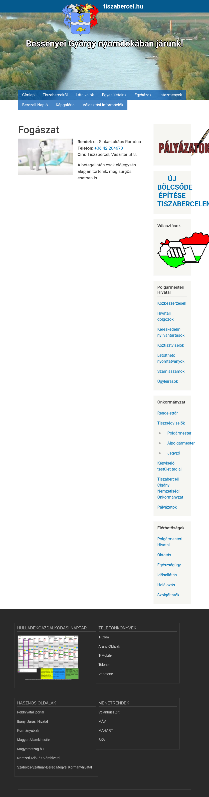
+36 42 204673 (108, 148)
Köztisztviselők (170, 345)
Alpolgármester (179, 443)
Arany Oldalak (109, 646)
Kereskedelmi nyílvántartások (171, 332)
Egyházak (142, 95)
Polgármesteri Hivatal (169, 542)
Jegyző (173, 453)
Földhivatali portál (30, 712)
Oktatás (164, 555)
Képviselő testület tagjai (169, 466)
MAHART (106, 730)
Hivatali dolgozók (165, 316)
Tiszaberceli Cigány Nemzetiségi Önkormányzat (170, 488)
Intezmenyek (170, 95)
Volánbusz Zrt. (110, 712)
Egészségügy (169, 565)
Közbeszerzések (171, 303)
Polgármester (179, 433)
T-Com (104, 637)
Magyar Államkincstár (33, 740)
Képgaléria (65, 105)
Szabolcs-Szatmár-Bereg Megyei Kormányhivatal (54, 767)
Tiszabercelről (55, 95)
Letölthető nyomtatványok (170, 358)
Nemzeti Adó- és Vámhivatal (38, 758)
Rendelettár (167, 413)
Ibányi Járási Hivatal (32, 721)
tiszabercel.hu (123, 6)
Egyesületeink (114, 95)
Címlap (28, 95)
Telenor (104, 665)
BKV (102, 740)
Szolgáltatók (168, 595)
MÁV (102, 721)
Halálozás (166, 585)
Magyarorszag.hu (30, 749)
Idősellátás (167, 575)
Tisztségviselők (171, 423)
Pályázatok (167, 507)
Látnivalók (85, 95)
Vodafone (106, 674)
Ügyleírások (167, 381)
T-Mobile (105, 655)
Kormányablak (28, 730)
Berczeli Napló (35, 105)
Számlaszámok (171, 371)
